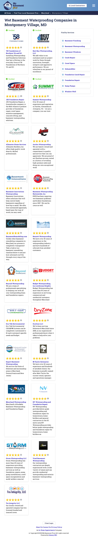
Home (7, 13)
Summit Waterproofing (42, 100)
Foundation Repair (72, 80)
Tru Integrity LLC (13, 503)
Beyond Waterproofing (15, 284)
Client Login (49, 523)
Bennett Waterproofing (42, 236)
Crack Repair (70, 58)
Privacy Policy (56, 527)
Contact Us (47, 527)
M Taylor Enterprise (41, 362)
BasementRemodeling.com (16, 236)
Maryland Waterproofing (16, 402)
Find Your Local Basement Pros (26, 13)
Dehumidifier (70, 69)
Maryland (45, 13)
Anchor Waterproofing (42, 144)
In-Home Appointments (47, 530)
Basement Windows (73, 52)
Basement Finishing (73, 41)
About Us (39, 527)
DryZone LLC (38, 324)
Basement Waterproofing (75, 46)
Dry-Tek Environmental (15, 324)
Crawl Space (70, 63)
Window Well (70, 92)
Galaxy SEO (53, 535)
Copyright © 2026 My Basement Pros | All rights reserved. (49, 533)
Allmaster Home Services (16, 144)
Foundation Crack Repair (75, 75)
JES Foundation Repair (15, 100)
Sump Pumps (70, 86)
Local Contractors (77, 6)
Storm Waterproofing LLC (16, 458)
